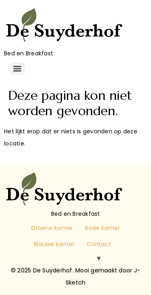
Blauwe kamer (54, 244)
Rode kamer (102, 228)
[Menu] (17, 69)
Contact (99, 244)
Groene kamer (52, 228)
